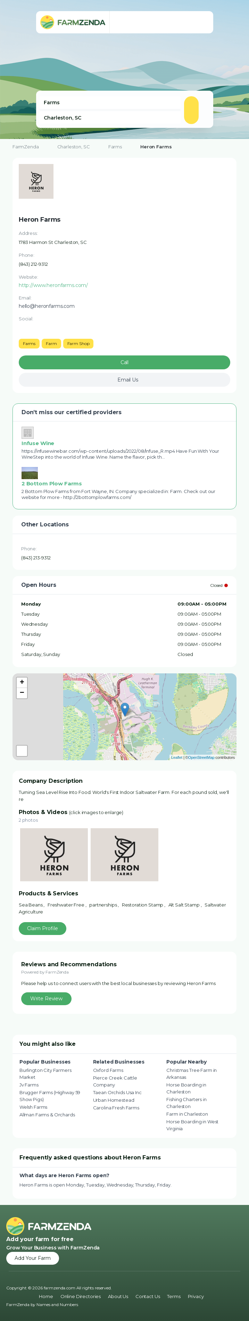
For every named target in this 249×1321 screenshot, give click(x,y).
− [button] (22, 693)
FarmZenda (26, 146)
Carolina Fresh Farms (116, 1107)
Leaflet (176, 757)
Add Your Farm (33, 1258)
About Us (118, 1296)
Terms (173, 1296)
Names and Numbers (57, 1304)
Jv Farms (29, 1085)
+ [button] (22, 683)
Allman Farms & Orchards (47, 1114)
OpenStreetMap (201, 757)
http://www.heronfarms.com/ (53, 285)
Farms (115, 146)
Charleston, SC (73, 146)
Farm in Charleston (187, 1114)
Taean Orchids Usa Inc (117, 1092)
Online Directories (80, 1296)
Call (124, 362)
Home (46, 1296)
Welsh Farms (33, 1107)
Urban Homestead (113, 1100)
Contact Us (147, 1296)
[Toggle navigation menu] (201, 22)
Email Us (127, 380)
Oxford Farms (108, 1070)
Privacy (196, 1296)
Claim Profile (42, 928)
